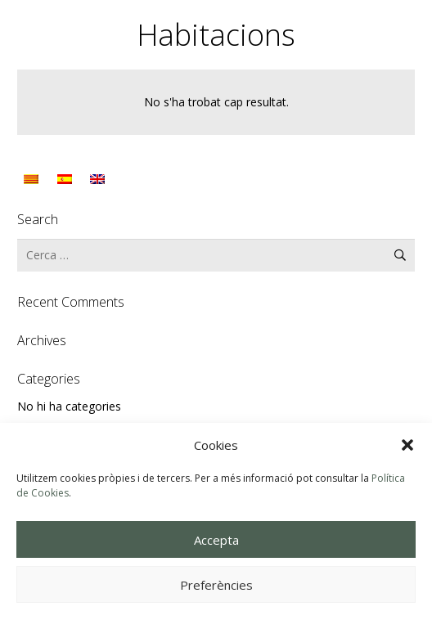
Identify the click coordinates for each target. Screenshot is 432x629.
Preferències (216, 585)
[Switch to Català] (33, 178)
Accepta (216, 540)
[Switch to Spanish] (67, 178)
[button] (407, 445)
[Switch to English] (100, 178)
